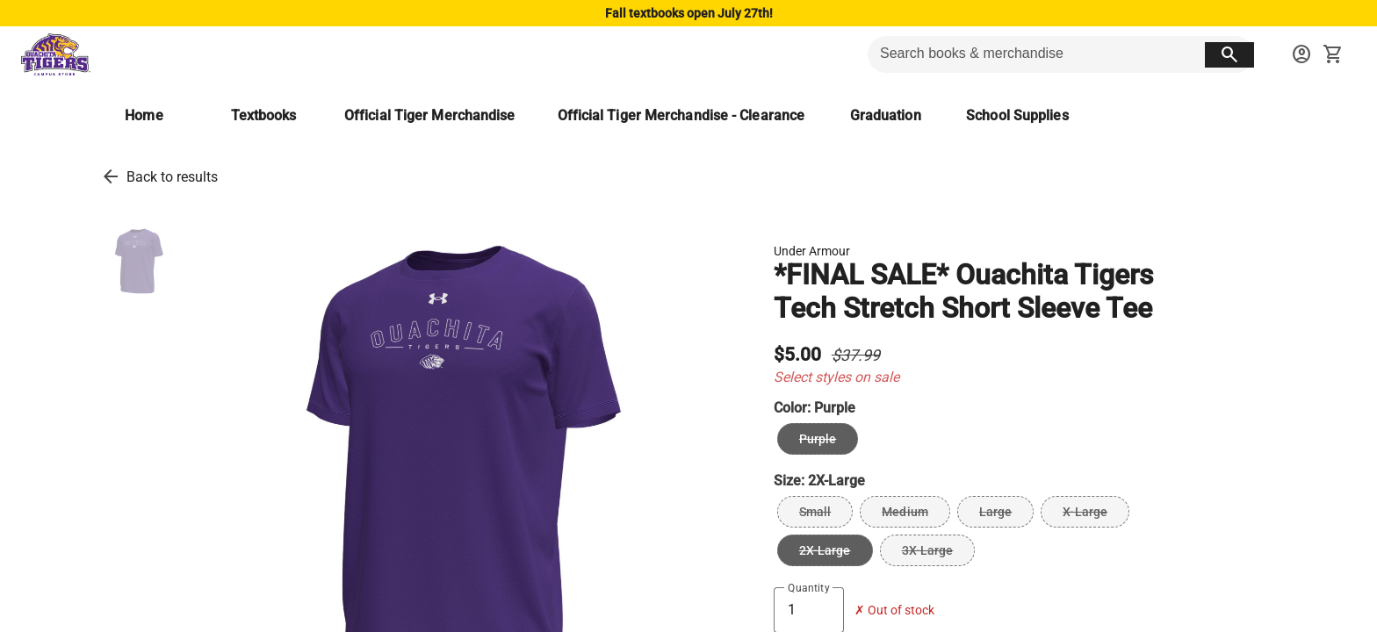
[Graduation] (885, 115)
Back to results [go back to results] (172, 177)
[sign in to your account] (1301, 54)
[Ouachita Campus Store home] (55, 54)
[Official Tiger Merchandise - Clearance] (681, 115)
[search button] (1229, 55)
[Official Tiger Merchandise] (430, 115)
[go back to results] (110, 176)
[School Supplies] (1017, 115)
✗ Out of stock (894, 610)
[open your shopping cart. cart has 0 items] (1333, 54)
